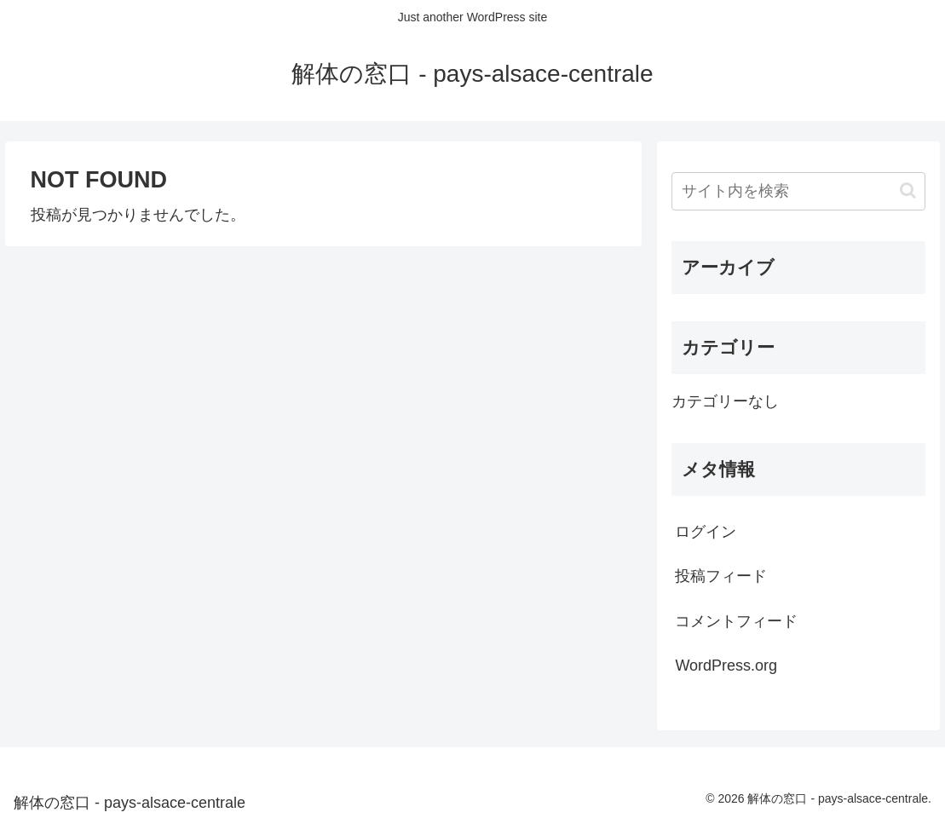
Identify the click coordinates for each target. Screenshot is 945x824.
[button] (908, 190)
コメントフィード (736, 621)
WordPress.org (726, 665)
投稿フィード (721, 576)
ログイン (705, 531)
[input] (798, 191)
